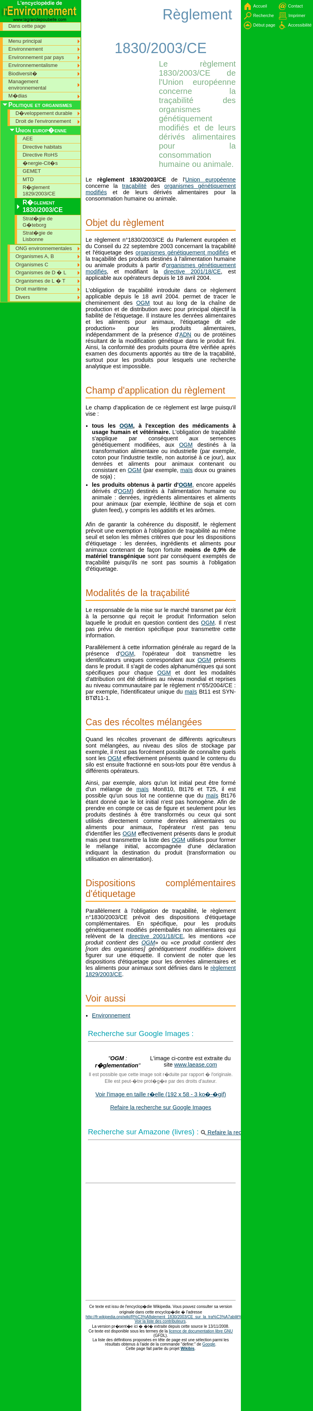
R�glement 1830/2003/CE (43, 206)
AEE (28, 138)
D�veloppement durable (43, 113)
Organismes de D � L (40, 272)
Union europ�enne (41, 130)
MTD (28, 179)
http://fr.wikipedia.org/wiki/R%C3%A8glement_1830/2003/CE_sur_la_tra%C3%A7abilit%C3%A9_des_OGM (181, 1317)
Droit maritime (31, 289)
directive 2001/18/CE (192, 271)
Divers (22, 297)
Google (209, 1344)
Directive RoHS (40, 155)
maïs (186, 470)
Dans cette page (27, 26)
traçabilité (134, 186)
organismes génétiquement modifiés (182, 252)
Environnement (111, 1015)
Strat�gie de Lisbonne (38, 236)
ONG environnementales (43, 248)
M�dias (17, 96)
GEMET (32, 171)
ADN (185, 334)
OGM (143, 303)
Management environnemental (27, 84)
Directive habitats (42, 147)
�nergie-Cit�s (40, 163)
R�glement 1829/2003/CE (39, 190)
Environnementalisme (33, 65)
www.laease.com (195, 1064)
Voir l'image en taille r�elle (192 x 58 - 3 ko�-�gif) (160, 1094)
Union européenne (210, 179)
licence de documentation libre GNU (201, 1331)
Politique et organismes (40, 104)
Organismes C (31, 265)
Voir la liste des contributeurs (160, 1321)
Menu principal (25, 41)
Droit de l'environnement (43, 121)
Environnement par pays (36, 57)
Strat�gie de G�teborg (38, 222)
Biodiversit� (22, 73)
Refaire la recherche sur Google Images (160, 1107)
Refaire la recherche (230, 1132)
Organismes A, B (34, 256)
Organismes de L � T (40, 281)
